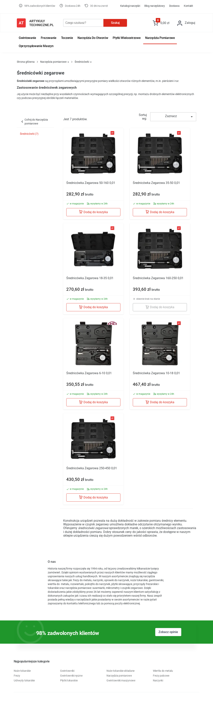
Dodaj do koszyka (93, 212)
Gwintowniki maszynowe (120, 680)
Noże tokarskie (22, 670)
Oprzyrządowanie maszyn (36, 46)
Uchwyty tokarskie (24, 680)
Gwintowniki (67, 670)
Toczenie (67, 38)
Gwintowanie (27, 38)
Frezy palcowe (161, 675)
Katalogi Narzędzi (130, 5)
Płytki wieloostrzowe (127, 38)
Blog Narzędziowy (154, 5)
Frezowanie (48, 38)
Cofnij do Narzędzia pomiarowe (34, 121)
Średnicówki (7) (29, 133)
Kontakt (188, 5)
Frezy (17, 675)
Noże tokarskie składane (120, 670)
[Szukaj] (83, 23)
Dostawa (174, 5)
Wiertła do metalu (163, 670)
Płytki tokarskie (69, 680)
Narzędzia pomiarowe (160, 38)
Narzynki (158, 680)
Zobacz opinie (168, 632)
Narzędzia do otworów (93, 38)
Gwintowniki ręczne (71, 675)
